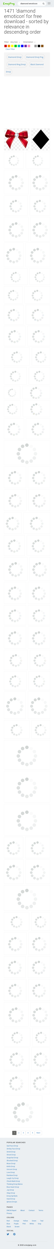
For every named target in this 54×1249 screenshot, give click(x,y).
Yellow (25, 1221)
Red (8, 1221)
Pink (24, 1224)
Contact (32, 1210)
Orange (16, 1221)
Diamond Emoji (14, 57)
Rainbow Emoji (12, 1175)
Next (38, 1133)
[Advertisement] (25, 103)
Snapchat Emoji (12, 1158)
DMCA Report (11, 1210)
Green (34, 1221)
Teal (41, 1221)
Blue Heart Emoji (13, 1187)
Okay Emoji (11, 1193)
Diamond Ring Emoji (17, 64)
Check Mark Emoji (13, 1181)
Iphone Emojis (12, 1202)
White (32, 1224)
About (22, 1210)
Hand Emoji (11, 1199)
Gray (39, 1224)
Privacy (9, 1213)
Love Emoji (11, 1172)
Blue (8, 1224)
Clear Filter (10, 49)
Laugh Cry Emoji (13, 1178)
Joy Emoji (10, 1190)
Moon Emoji (11, 1163)
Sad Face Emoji (12, 1146)
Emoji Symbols (12, 1196)
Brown (17, 1227)
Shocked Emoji (12, 1161)
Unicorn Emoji (12, 1169)
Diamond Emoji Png (34, 57)
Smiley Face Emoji (13, 1149)
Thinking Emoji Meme (15, 1184)
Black (9, 1227)
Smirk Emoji (11, 1152)
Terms (41, 1210)
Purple (16, 1224)
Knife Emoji (11, 1166)
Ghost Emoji (11, 1155)
